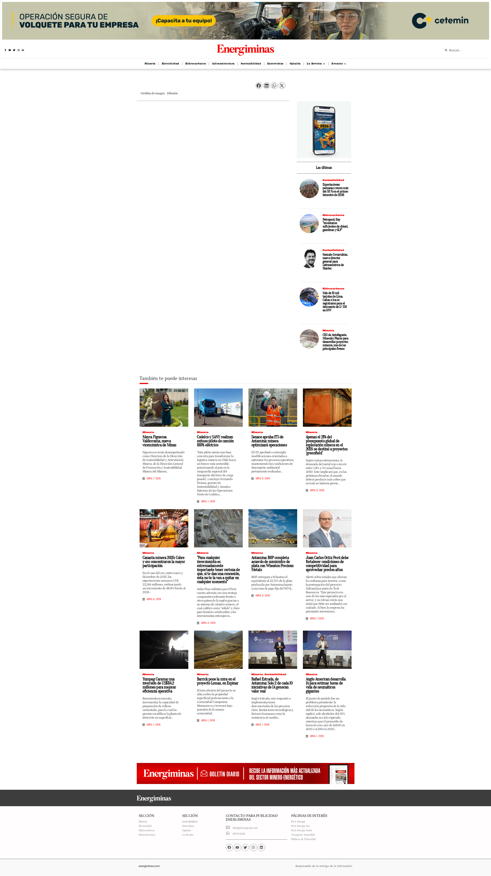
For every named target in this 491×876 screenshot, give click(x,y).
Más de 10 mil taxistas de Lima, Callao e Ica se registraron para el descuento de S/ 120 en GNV (335, 301)
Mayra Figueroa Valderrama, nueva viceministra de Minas (159, 441)
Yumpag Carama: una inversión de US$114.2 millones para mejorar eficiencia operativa (159, 685)
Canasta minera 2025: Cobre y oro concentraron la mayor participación (163, 561)
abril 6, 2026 (262, 478)
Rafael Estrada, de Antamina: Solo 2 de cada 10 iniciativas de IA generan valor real (271, 685)
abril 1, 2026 (317, 618)
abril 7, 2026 (153, 478)
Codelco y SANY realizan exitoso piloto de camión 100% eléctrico (215, 441)
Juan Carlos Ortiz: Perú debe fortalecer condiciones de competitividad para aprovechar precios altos (327, 563)
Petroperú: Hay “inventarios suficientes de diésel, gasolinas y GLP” (335, 225)
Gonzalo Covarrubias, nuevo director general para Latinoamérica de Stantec (335, 261)
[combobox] (464, 50)
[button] (259, 85)
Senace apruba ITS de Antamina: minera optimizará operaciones (269, 441)
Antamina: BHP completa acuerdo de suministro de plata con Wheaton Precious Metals (272, 563)
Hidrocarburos (333, 215)
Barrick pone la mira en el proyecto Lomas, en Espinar (217, 681)
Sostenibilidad (333, 180)
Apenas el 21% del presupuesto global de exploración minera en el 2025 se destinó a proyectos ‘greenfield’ (326, 445)
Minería (328, 330)
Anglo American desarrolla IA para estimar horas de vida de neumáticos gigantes (326, 685)
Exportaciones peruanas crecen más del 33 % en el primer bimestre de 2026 (335, 190)
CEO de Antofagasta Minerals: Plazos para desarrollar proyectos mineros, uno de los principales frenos (335, 342)
